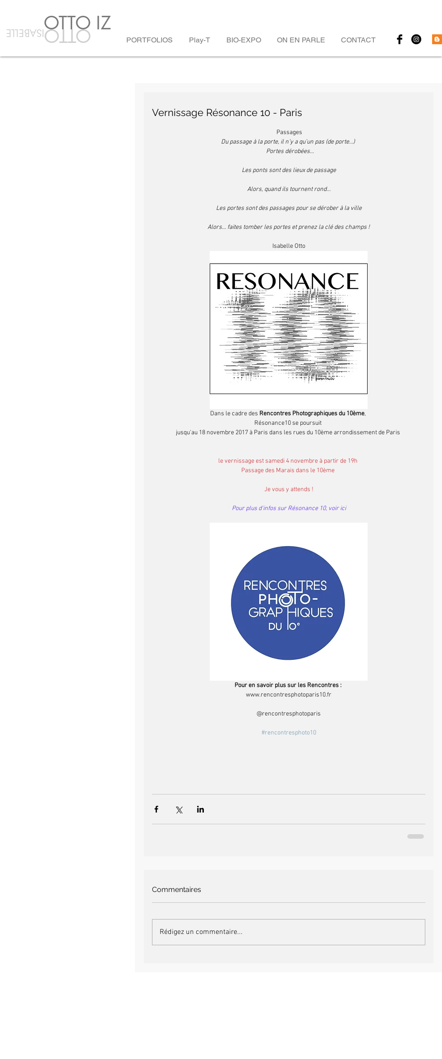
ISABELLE (23, 33)
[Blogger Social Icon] (437, 39)
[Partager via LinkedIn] (200, 809)
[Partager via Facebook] (156, 809)
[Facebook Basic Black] (400, 39)
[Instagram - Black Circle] (416, 39)
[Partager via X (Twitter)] (178, 809)
